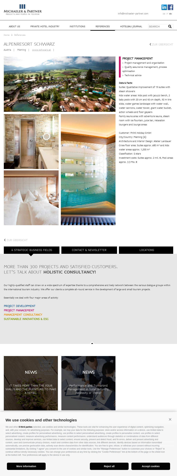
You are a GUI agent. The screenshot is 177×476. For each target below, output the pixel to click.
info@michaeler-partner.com (133, 13)
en (170, 14)
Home (7, 35)
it (167, 14)
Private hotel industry (44, 26)
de (164, 14)
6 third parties (25, 427)
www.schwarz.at (41, 50)
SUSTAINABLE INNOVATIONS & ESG (26, 319)
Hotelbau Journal (131, 26)
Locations (146, 250)
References (103, 26)
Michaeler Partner (23, 7)
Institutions (77, 26)
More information (26, 466)
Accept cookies (151, 466)
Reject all (109, 466)
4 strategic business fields (31, 250)
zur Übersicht (161, 44)
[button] (170, 419)
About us (14, 26)
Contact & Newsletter (89, 250)
